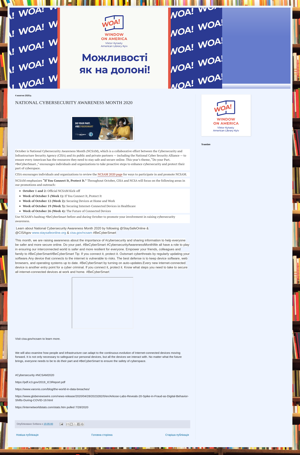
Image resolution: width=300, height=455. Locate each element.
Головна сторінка (101, 434)
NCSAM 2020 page (110, 174)
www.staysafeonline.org (49, 233)
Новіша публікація (27, 434)
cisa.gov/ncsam (81, 233)
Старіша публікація (177, 434)
